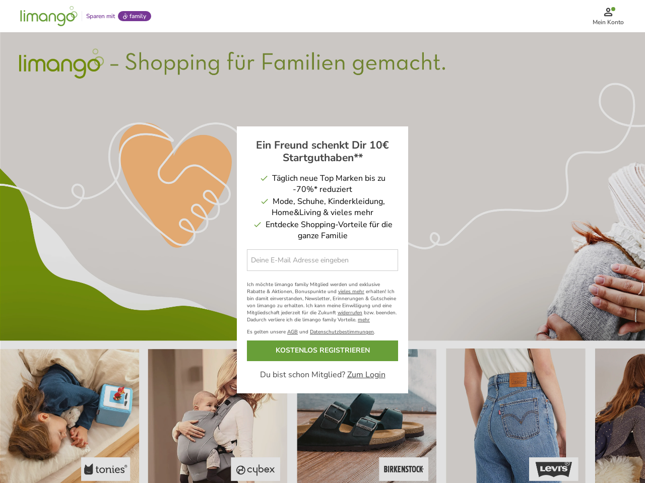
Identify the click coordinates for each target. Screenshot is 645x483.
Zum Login (366, 374)
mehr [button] (364, 319)
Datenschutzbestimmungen (342, 331)
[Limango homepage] (49, 16)
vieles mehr (351, 291)
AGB (292, 331)
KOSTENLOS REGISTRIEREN (323, 350)
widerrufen (350, 312)
